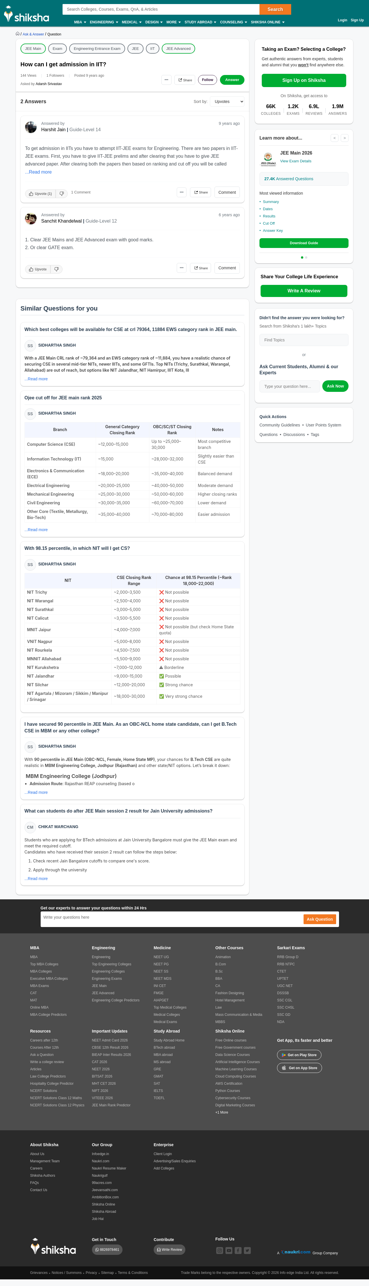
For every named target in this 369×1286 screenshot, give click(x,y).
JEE (135, 48)
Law (218, 1014)
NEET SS (161, 978)
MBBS (220, 1028)
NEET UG (161, 964)
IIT (152, 48)
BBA (218, 985)
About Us (37, 1161)
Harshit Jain (53, 129)
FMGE (159, 1000)
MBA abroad (163, 1061)
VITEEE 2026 (102, 1105)
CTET (281, 978)
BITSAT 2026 (102, 1083)
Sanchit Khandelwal (61, 221)
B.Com (220, 971)
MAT (33, 1007)
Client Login (163, 1161)
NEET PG (161, 971)
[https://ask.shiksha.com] (34, 34)
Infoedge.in (100, 1161)
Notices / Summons (67, 1279)
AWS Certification (228, 1090)
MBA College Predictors (48, 1021)
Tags (315, 435)
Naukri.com (101, 1168)
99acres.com (102, 1189)
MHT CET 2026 (104, 1090)
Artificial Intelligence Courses (237, 1069)
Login (342, 20)
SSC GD (283, 1021)
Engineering (104, 22)
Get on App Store (299, 1074)
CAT (33, 1000)
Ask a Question (42, 1061)
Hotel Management (229, 1007)
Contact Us (38, 1197)
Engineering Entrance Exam (97, 48)
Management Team (45, 1168)
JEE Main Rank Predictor (111, 1112)
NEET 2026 (101, 1076)
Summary (271, 202)
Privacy (91, 1279)
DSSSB (283, 1000)
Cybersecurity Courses (232, 1105)
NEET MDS (163, 985)
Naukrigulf (100, 1182)
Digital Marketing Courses (235, 1112)
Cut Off (269, 223)
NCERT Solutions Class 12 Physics (57, 1112)
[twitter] (247, 1257)
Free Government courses (235, 1054)
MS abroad (162, 1069)
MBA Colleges (41, 978)
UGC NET (285, 992)
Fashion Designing (229, 1000)
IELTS (158, 1097)
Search (275, 9)
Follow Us (224, 1245)
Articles (36, 1076)
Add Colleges (164, 1175)
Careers (36, 1175)
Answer (232, 80)
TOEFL (159, 1105)
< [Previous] (334, 138)
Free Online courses (230, 1047)
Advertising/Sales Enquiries (175, 1168)
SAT (157, 1090)
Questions (268, 435)
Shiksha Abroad (104, 1218)
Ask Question (320, 926)
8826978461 (109, 1256)
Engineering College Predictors (116, 1007)
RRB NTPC (286, 971)
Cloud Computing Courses (235, 1083)
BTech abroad (164, 1054)
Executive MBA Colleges (49, 985)
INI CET (160, 992)
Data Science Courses (232, 1061)
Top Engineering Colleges (111, 971)
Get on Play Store (299, 1061)
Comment (227, 192)
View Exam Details (295, 161)
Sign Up (357, 20)
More (173, 22)
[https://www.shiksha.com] (18, 34)
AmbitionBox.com (105, 1204)
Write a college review (47, 1069)
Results (269, 216)
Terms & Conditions (133, 1279)
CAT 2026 (99, 1069)
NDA (280, 1028)
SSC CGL (284, 1007)
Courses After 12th (44, 1054)
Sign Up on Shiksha (303, 80)
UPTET (282, 985)
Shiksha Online (267, 22)
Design (153, 22)
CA (217, 992)
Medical (131, 22)
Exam (57, 48)
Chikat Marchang (59, 832)
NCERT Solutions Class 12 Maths (56, 1105)
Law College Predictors (48, 1083)
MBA (79, 22)
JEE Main (33, 48)
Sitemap (107, 1279)
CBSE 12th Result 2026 (110, 1054)
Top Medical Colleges (170, 1014)
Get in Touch (104, 1246)
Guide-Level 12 (101, 221)
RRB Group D (287, 964)
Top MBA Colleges (44, 971)
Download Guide (304, 243)
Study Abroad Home (169, 1047)
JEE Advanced (178, 48)
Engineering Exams (107, 985)
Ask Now (335, 386)
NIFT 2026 (100, 1097)
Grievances (39, 1279)
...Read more (38, 172)
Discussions (294, 435)
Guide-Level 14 (85, 129)
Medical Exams (165, 1028)
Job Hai (98, 1225)
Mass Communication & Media (238, 1021)
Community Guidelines (279, 425)
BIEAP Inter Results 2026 (111, 1061)
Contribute (164, 1246)
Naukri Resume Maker (109, 1175)
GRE (157, 1076)
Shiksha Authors (42, 1182)
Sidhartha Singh (57, 345)
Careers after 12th (44, 1047)
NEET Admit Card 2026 (110, 1047)
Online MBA (39, 1014)
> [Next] (344, 138)
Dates (268, 209)
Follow (205, 80)
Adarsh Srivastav (49, 84)
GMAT (158, 1083)
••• (158, 79)
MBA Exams (39, 992)
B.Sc (219, 978)
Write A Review (303, 291)
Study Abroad (200, 22)
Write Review (172, 1256)
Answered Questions (288, 179)
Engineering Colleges (108, 978)
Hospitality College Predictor (52, 1090)
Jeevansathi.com (105, 1197)
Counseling (233, 22)
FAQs (34, 1189)
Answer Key (273, 231)
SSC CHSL (285, 1014)
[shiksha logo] (55, 1252)
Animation (223, 964)
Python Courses (227, 1097)
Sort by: (201, 101)
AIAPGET (161, 1007)
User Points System (323, 425)
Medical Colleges (167, 1021)
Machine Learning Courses (236, 1076)
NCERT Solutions (43, 1097)
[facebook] (238, 1257)
